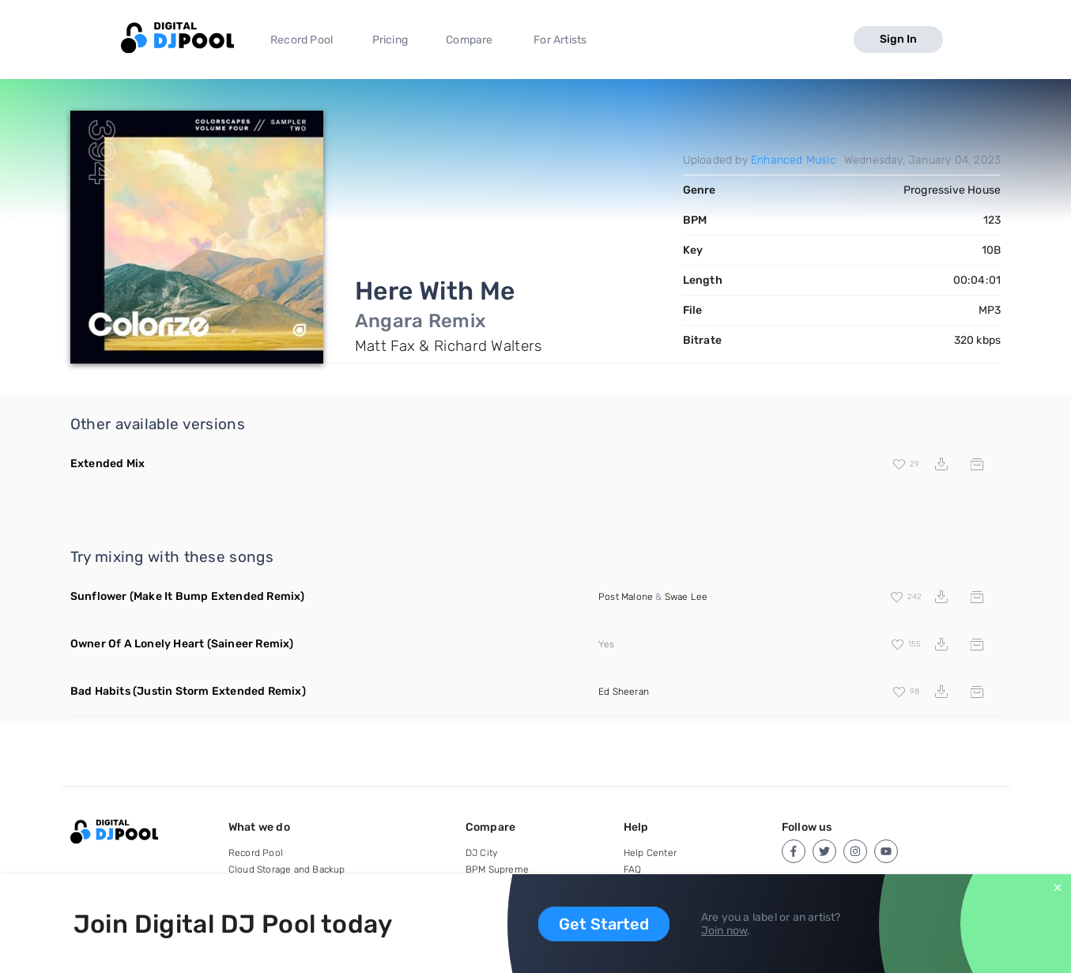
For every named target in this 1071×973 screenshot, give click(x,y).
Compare (469, 40)
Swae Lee (686, 596)
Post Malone (625, 596)
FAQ (633, 869)
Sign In (898, 39)
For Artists (560, 40)
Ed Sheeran (623, 691)
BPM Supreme (497, 869)
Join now (724, 930)
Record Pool (301, 40)
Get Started (604, 924)
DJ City (481, 852)
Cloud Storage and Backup (286, 869)
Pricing (390, 40)
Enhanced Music (793, 160)
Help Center (650, 852)
